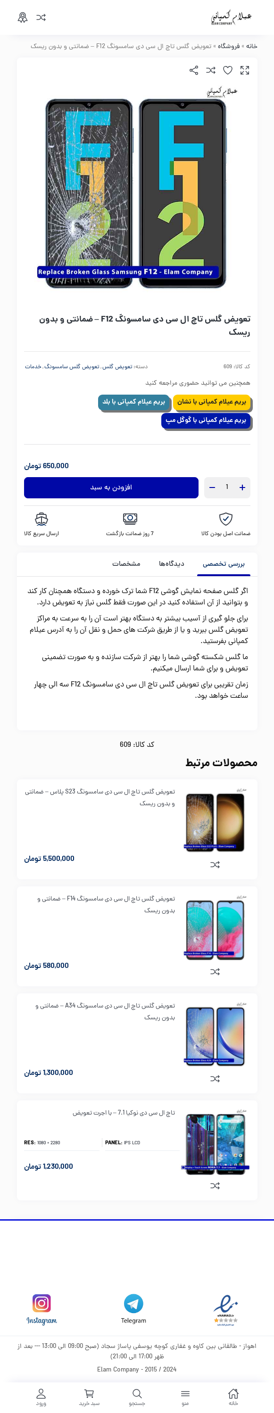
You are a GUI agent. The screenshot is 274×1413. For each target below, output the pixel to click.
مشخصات (126, 564)
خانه (251, 47)
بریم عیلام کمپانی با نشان (211, 402)
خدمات (33, 367)
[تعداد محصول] (227, 487)
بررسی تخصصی (224, 564)
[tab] (223, 564)
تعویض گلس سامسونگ (72, 367)
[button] (244, 70)
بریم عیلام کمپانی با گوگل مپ (206, 420)
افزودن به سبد (111, 488)
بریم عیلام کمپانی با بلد (133, 402)
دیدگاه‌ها (171, 564)
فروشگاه (229, 47)
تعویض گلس (117, 367)
